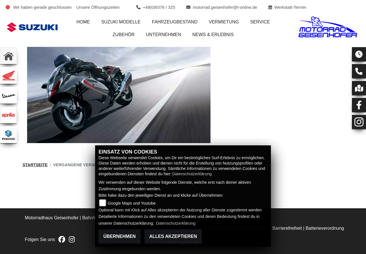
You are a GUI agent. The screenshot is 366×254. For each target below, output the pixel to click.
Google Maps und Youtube (132, 203)
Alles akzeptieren (173, 236)
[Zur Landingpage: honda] (8, 75)
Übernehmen (119, 236)
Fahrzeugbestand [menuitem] (175, 21)
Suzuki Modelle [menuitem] (121, 21)
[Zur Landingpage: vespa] (8, 95)
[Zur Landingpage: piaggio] (8, 134)
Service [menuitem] (260, 21)
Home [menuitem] (83, 21)
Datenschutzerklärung (192, 174)
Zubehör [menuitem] (124, 34)
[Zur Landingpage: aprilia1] (8, 114)
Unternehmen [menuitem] (163, 34)
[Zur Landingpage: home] (8, 55)
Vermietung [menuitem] (224, 21)
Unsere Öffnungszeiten (98, 7)
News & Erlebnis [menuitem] (213, 34)
